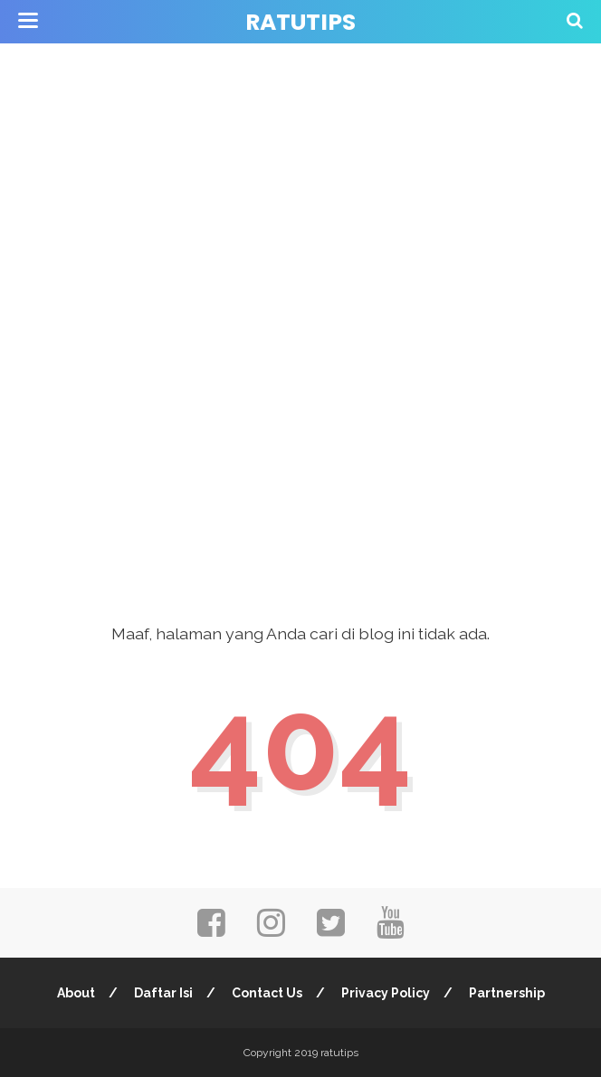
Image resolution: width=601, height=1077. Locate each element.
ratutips (300, 22)
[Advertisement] (300, 126)
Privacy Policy (385, 993)
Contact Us (267, 993)
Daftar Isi (163, 993)
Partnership (507, 993)
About (76, 993)
